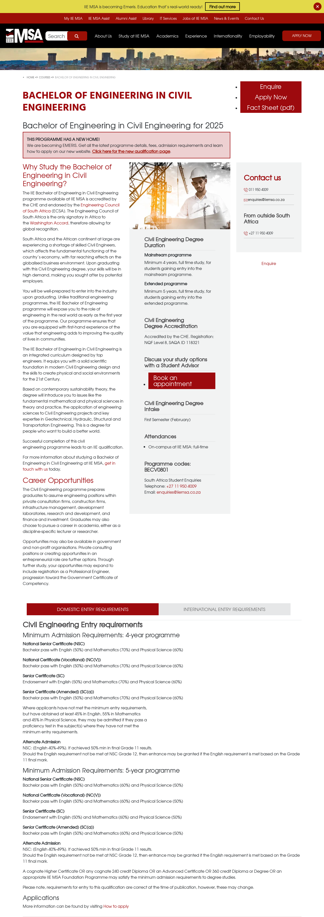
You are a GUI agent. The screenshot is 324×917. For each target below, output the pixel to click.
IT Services (168, 18)
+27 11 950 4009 (181, 486)
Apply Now (302, 35)
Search (77, 36)
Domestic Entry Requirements (92, 609)
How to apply (116, 906)
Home (31, 77)
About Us (103, 36)
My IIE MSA (73, 18)
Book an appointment (172, 380)
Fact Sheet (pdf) (271, 107)
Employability (262, 36)
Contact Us (254, 18)
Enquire (271, 86)
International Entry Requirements (224, 609)
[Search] (66, 36)
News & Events (226, 18)
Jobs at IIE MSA (195, 18)
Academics (167, 36)
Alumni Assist (126, 18)
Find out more (222, 7)
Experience (196, 36)
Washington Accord (49, 223)
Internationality (228, 36)
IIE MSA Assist (99, 18)
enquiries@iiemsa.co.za (179, 492)
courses (45, 77)
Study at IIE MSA (134, 36)
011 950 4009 (256, 189)
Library (148, 18)
